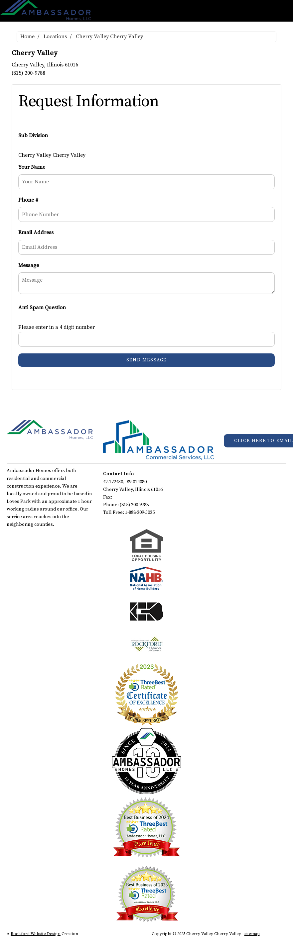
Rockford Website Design (36, 933)
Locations (55, 36)
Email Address (36, 232)
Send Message (146, 360)
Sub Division (33, 135)
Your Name (31, 167)
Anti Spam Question (42, 307)
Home (27, 36)
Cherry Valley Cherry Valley (109, 36)
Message (28, 265)
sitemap (252, 933)
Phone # (28, 200)
